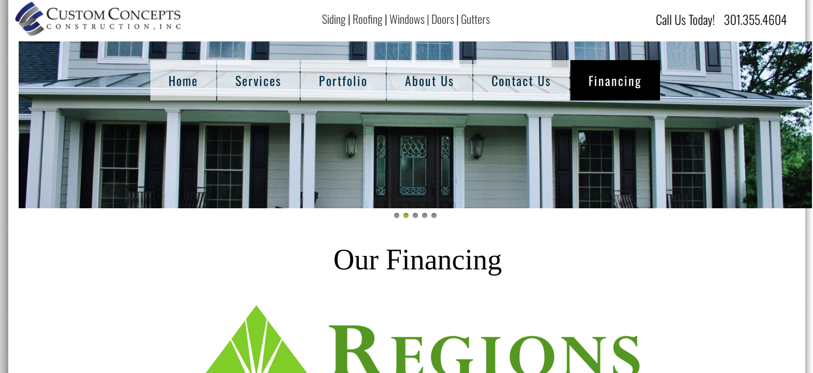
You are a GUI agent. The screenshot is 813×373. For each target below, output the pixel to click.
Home (183, 80)
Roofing (368, 18)
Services (258, 80)
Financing (615, 80)
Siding (334, 18)
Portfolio (343, 80)
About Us (429, 80)
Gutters (476, 18)
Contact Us (521, 80)
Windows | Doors (421, 18)
